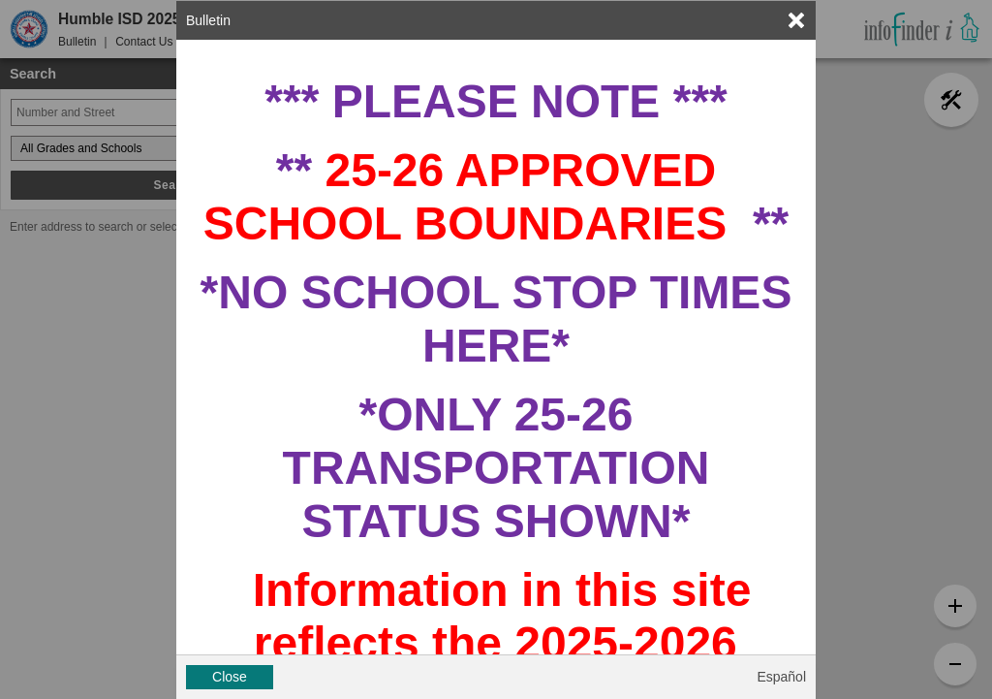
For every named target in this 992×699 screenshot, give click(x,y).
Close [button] (229, 676)
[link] (796, 20)
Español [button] (781, 676)
